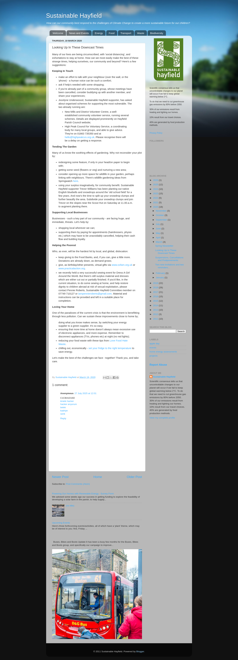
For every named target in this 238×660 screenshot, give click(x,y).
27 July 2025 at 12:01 (86, 393)
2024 (156, 189)
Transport (125, 33)
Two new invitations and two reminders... (169, 266)
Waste (140, 33)
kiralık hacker (67, 401)
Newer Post (60, 477)
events (153, 347)
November (161, 210)
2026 (156, 180)
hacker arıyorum (68, 404)
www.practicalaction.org (72, 268)
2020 (156, 207)
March (159, 242)
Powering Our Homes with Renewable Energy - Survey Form (83, 493)
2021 (156, 202)
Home (97, 477)
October (160, 215)
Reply (63, 418)
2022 (156, 198)
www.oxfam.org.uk (122, 265)
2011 (156, 319)
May (158, 233)
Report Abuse (158, 364)
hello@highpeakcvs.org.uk (79, 137)
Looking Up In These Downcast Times (165, 251)
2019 (156, 283)
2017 (156, 292)
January (160, 277)
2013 (156, 310)
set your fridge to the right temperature (110, 348)
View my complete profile (162, 417)
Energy (99, 33)
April (158, 237)
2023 (156, 193)
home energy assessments (163, 351)
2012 (156, 314)
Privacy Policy (156, 133)
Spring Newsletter (164, 246)
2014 (156, 305)
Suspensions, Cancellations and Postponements (169, 258)
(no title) (70, 505)
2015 (156, 301)
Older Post (134, 477)
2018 (156, 287)
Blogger (140, 651)
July (158, 224)
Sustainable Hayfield (74, 15)
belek (63, 407)
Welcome (58, 33)
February (161, 273)
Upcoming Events (61, 522)
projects (154, 355)
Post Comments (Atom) (78, 484)
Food (112, 33)
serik (62, 414)
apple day (155, 343)
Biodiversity (156, 33)
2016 (156, 296)
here (75, 181)
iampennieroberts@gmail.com (95, 293)
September (162, 219)
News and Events (79, 33)
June (158, 228)
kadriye (64, 410)
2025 (156, 184)
